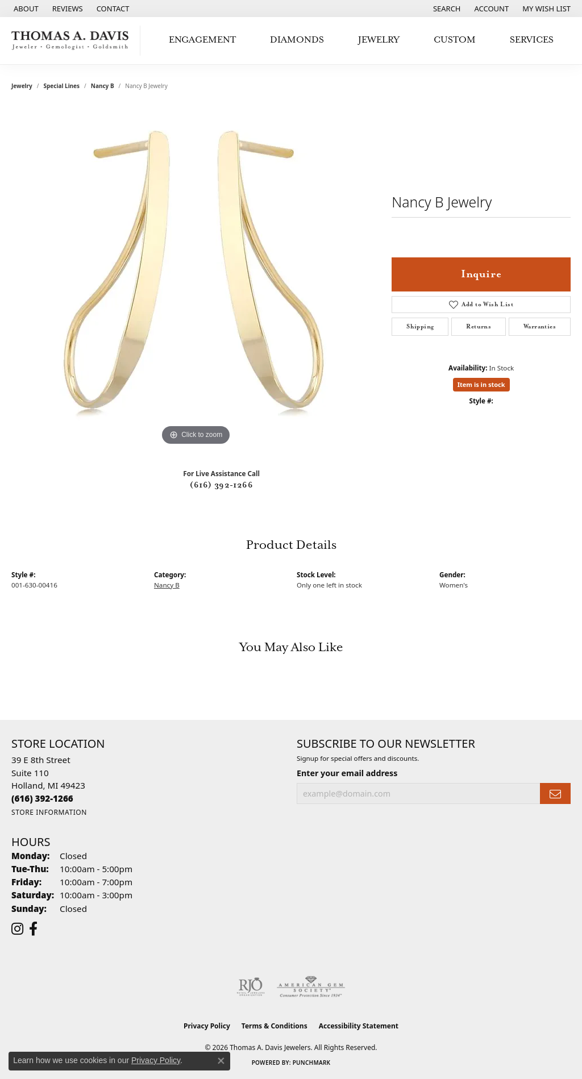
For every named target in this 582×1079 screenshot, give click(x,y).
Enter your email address (347, 773)
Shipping (420, 326)
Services (532, 40)
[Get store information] (49, 812)
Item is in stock (481, 384)
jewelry (21, 86)
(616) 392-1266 (221, 485)
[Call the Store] (42, 798)
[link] (25, 8)
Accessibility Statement (358, 1026)
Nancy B (102, 86)
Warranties (539, 326)
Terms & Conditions (274, 1026)
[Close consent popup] (221, 1060)
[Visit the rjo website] (250, 987)
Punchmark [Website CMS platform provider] (312, 1062)
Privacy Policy (207, 1026)
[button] (446, 8)
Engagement (202, 40)
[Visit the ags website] (311, 987)
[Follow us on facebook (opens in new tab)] (33, 929)
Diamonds (297, 40)
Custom (455, 40)
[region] (196, 277)
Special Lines (62, 86)
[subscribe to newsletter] (555, 793)
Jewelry (379, 40)
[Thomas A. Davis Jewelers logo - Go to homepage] (73, 41)
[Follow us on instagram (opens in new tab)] (17, 929)
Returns (478, 326)
